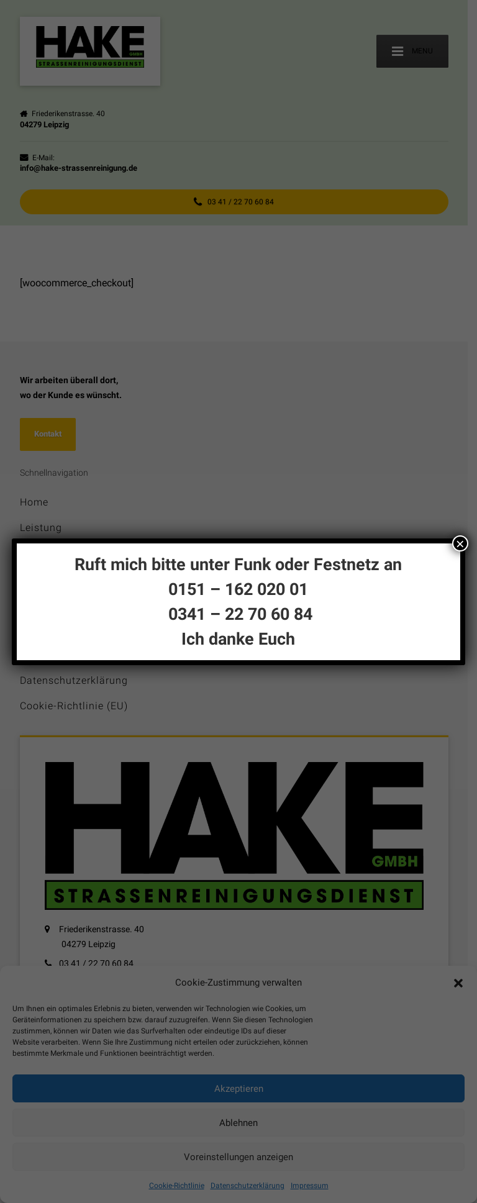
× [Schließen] (460, 543)
